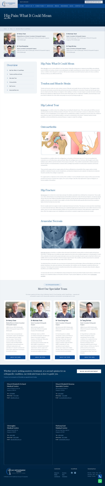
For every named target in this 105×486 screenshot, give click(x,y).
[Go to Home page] (22, 6)
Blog (11, 28)
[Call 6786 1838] (60, 435)
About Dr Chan (15, 357)
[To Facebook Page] (72, 473)
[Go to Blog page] (71, 6)
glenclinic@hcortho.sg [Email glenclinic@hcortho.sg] (16, 439)
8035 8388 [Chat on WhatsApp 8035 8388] (16, 437)
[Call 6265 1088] (12, 435)
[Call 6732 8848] (12, 393)
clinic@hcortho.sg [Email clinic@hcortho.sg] (14, 397)
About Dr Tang (90, 357)
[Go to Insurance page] (64, 6)
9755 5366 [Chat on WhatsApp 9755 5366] (15, 395)
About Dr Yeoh (40, 357)
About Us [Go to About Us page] (56, 472)
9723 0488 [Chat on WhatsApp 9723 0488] (64, 395)
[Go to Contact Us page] (79, 6)
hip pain (46, 68)
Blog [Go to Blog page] (63, 474)
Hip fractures (44, 195)
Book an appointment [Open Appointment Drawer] (93, 2)
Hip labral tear (44, 110)
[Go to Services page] (50, 6)
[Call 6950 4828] (60, 393)
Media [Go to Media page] (55, 474)
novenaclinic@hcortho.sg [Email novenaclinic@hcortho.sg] (65, 397)
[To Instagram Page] (75, 473)
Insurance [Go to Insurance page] (64, 476)
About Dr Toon (65, 357)
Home (5, 28)
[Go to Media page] (57, 6)
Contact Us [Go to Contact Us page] (57, 476)
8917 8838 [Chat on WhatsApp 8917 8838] (64, 437)
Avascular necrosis (45, 252)
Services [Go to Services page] (64, 472)
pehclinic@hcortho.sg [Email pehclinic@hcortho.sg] (64, 439)
